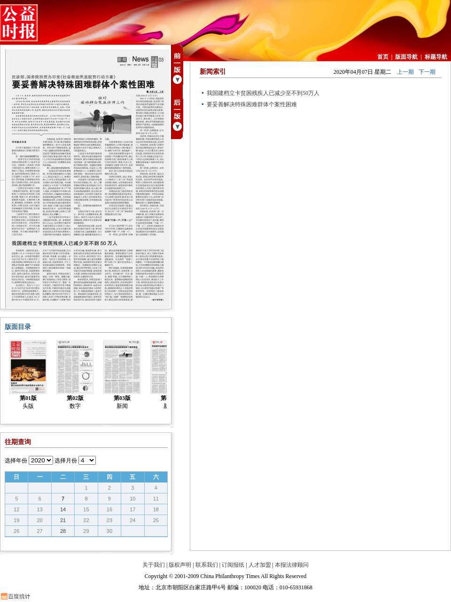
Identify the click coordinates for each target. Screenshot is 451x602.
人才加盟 (260, 565)
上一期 (405, 72)
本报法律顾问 (292, 565)
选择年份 (16, 460)
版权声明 (180, 565)
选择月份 (65, 460)
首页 (383, 57)
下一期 (427, 72)
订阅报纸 (233, 565)
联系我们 (206, 565)
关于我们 (153, 565)
